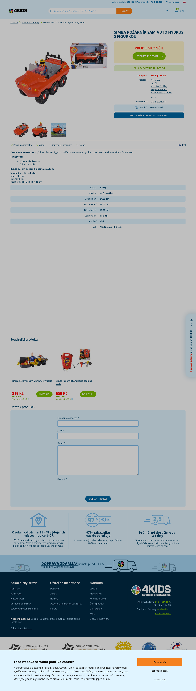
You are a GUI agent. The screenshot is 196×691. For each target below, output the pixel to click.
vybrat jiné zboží (150, 56)
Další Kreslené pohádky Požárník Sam (149, 115)
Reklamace (16, 593)
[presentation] (81, 487)
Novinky (54, 598)
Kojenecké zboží (98, 598)
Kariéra (53, 608)
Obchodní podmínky (20, 603)
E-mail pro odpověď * (68, 417)
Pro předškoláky (159, 86)
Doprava (54, 588)
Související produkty (62, 144)
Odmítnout (160, 679)
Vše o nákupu (172, 2)
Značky (53, 593)
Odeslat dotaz (98, 498)
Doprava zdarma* (59, 563)
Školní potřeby (97, 603)
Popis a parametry (22, 144)
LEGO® (93, 588)
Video (42, 144)
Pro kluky (155, 80)
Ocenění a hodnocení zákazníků (66, 603)
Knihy (92, 613)
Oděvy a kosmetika (99, 618)
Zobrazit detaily (159, 670)
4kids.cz (14, 22)
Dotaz (82, 144)
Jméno (60, 430)
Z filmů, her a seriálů (161, 92)
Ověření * (62, 478)
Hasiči (154, 83)
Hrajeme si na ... (159, 89)
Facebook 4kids (163, 613)
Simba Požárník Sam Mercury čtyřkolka (32, 380)
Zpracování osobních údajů (24, 608)
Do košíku (44, 394)
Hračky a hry (96, 593)
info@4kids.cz (164, 609)
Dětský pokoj (96, 608)
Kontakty (15, 588)
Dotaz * (61, 442)
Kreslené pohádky (30, 22)
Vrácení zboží (17, 598)
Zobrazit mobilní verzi (21, 628)
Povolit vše (159, 661)
